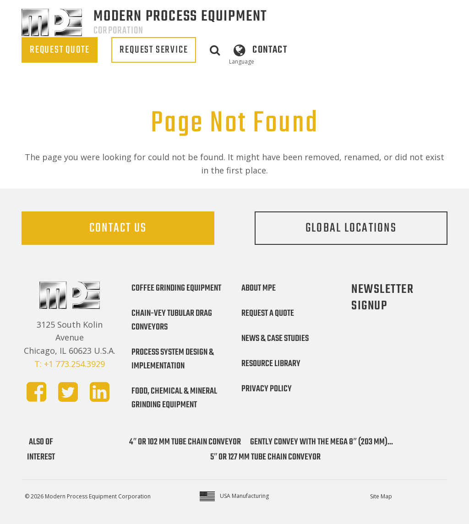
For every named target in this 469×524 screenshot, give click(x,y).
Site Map (381, 496)
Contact (269, 50)
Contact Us (118, 228)
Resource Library (270, 364)
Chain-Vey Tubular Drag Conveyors (171, 320)
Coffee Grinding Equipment (176, 288)
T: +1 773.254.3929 (69, 363)
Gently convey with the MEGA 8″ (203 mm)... (321, 442)
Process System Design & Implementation (172, 359)
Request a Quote (267, 313)
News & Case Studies (275, 339)
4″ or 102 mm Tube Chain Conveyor (185, 442)
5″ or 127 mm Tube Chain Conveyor (265, 457)
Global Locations (351, 228)
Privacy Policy (266, 389)
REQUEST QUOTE (59, 50)
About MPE (258, 288)
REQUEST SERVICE (154, 50)
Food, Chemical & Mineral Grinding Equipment (174, 398)
